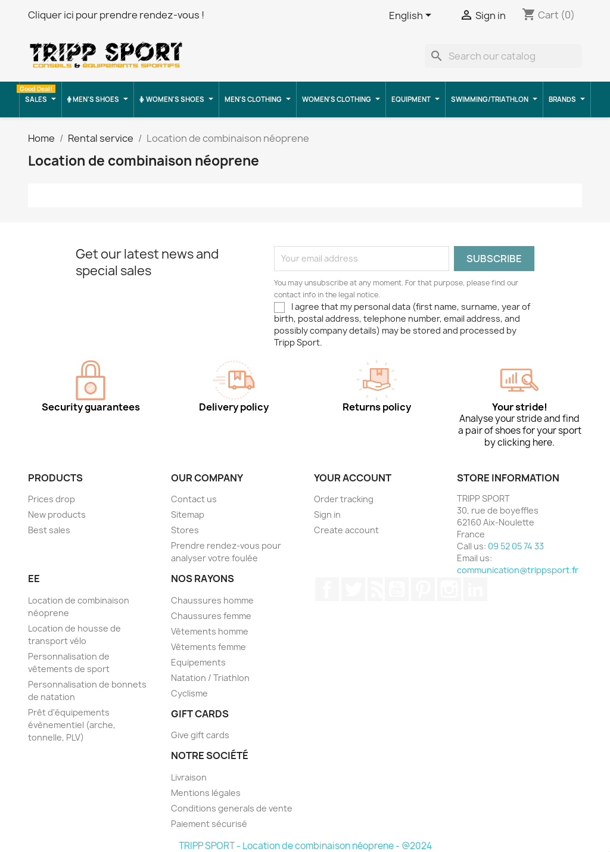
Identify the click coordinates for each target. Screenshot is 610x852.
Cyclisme (189, 693)
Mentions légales (206, 792)
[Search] (503, 56)
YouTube (397, 589)
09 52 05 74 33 (516, 546)
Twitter (353, 589)
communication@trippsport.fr (517, 570)
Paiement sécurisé (209, 823)
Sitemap (187, 514)
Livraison (189, 777)
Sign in (327, 514)
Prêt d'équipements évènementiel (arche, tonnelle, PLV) (72, 725)
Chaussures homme (212, 600)
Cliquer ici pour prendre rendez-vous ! (116, 14)
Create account (346, 530)
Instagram (449, 589)
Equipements (198, 662)
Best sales (49, 530)
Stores (185, 530)
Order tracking (344, 499)
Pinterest (423, 589)
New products (57, 514)
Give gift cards (200, 735)
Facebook (327, 589)
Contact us (194, 499)
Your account (352, 477)
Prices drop (51, 499)
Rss (375, 589)
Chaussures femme (211, 615)
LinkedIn (475, 589)
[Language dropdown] (412, 16)
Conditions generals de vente (231, 808)
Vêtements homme (209, 631)
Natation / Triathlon (210, 677)
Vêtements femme (208, 646)
